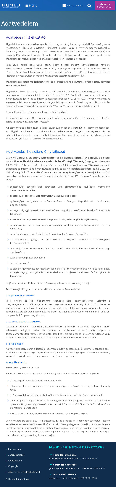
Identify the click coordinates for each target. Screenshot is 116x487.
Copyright (13, 466)
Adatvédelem (15, 460)
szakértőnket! (104, 5)
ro (77, 5)
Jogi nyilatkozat (16, 455)
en (68, 5)
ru (81, 5)
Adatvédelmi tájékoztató (26, 37)
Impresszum (14, 449)
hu (64, 5)
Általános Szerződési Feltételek (24, 472)
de (72, 5)
